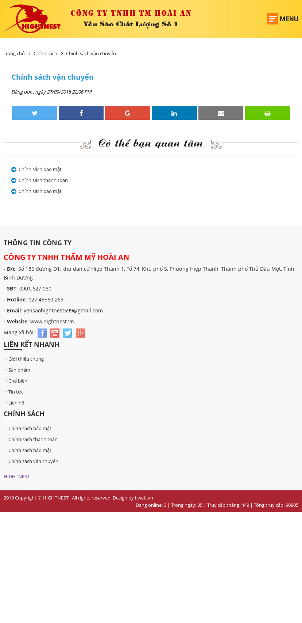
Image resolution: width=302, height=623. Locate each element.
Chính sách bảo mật (40, 169)
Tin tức (13, 391)
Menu (289, 19)
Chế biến (15, 380)
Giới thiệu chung (24, 359)
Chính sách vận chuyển (91, 53)
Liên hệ (14, 402)
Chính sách (45, 53)
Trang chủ (14, 53)
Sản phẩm (17, 369)
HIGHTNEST (17, 476)
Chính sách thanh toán (43, 180)
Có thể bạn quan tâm (151, 142)
